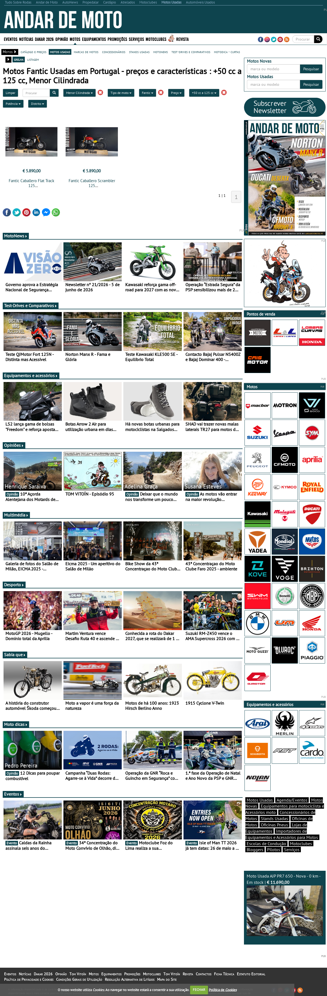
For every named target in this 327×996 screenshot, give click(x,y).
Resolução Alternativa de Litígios (129, 979)
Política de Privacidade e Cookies (28, 979)
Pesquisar (311, 68)
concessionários (113, 51)
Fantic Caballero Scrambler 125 (92, 183)
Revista (182, 39)
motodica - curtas (227, 51)
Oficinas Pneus (274, 824)
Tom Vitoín (77, 973)
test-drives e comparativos (191, 51)
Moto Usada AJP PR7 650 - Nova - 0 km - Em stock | (285, 904)
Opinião (61, 39)
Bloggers (255, 849)
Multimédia (16, 515)
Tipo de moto (121, 93)
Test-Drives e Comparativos (30, 305)
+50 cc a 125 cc (204, 93)
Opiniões (14, 445)
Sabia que (15, 654)
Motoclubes (156, 39)
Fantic (147, 93)
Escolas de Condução (266, 843)
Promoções (117, 39)
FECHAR (199, 989)
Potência (13, 104)
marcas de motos (86, 51)
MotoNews (15, 236)
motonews (160, 51)
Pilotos (273, 849)
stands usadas (139, 51)
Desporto (14, 584)
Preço (176, 93)
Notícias (26, 39)
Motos (75, 39)
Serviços (136, 39)
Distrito (37, 104)
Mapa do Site (166, 979)
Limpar (10, 93)
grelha (18, 59)
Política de (223, 989)
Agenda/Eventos (292, 800)
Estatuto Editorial (251, 973)
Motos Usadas (260, 800)
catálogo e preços (33, 51)
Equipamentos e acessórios (31, 375)
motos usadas (60, 51)
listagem (33, 59)
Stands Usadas (274, 818)
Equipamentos (94, 39)
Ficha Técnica (224, 973)
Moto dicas (16, 724)
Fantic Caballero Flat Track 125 (31, 183)
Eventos (10, 39)
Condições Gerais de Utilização (79, 979)
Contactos (203, 973)
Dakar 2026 (44, 39)
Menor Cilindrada (79, 93)
